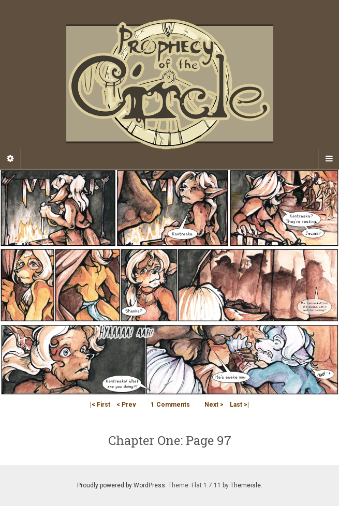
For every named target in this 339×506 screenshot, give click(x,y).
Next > (214, 404)
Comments (170, 404)
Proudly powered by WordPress (121, 485)
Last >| (239, 404)
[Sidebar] (10, 158)
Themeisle (245, 485)
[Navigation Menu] (328, 158)
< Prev (126, 404)
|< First (100, 404)
